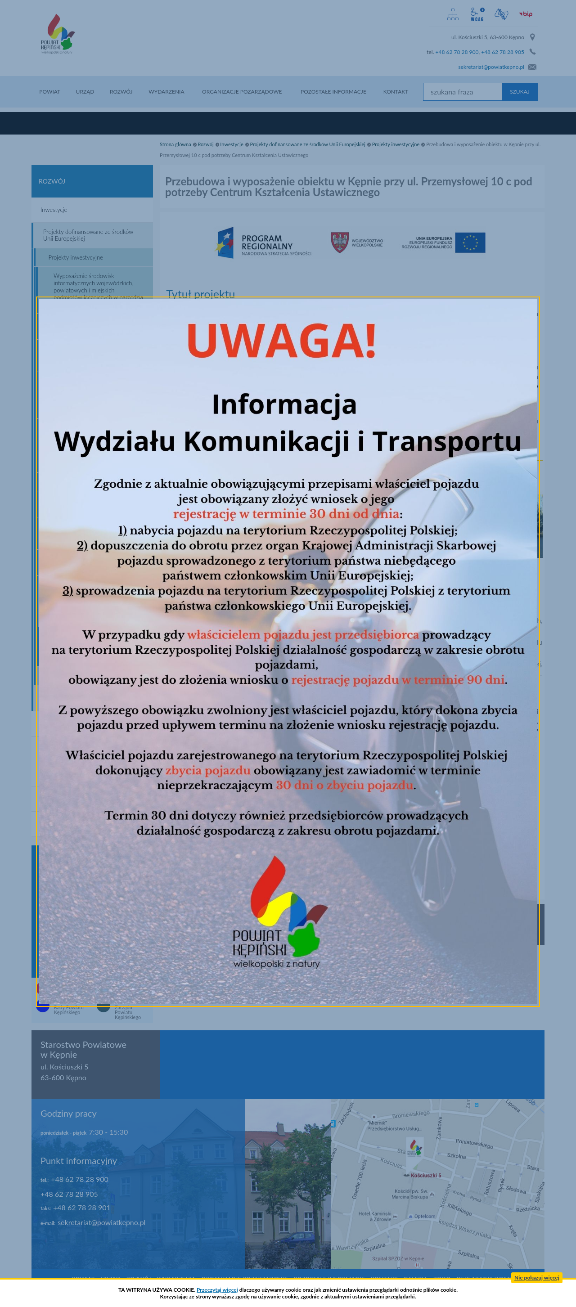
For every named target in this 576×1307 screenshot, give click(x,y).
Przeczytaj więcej (217, 1289)
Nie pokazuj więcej (536, 1277)
